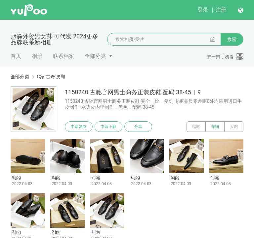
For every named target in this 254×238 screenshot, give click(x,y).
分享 (138, 126)
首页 (16, 56)
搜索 (231, 39)
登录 (202, 10)
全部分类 (95, 56)
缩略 (196, 126)
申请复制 (79, 126)
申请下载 (108, 126)
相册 (37, 56)
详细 (215, 126)
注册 (221, 10)
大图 (234, 126)
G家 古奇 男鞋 (51, 76)
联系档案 (63, 56)
